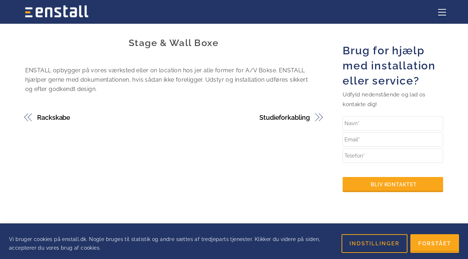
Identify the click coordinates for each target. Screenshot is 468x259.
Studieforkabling (284, 117)
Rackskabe (53, 117)
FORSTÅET (434, 243)
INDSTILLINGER (374, 243)
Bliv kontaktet (393, 184)
